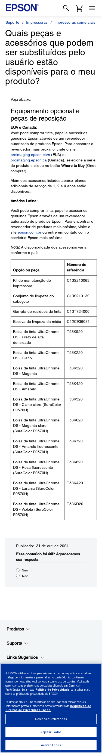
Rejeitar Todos (51, 732)
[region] (51, 708)
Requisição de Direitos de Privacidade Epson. (48, 708)
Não (25, 576)
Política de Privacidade (52, 689)
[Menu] (92, 8)
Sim (25, 570)
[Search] (66, 8)
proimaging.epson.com (30, 154)
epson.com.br (29, 232)
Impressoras (37, 22)
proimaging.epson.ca (29, 160)
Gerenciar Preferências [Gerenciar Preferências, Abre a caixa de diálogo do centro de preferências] (51, 719)
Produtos (18, 629)
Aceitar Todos (51, 745)
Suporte (12, 22)
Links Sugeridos (25, 657)
